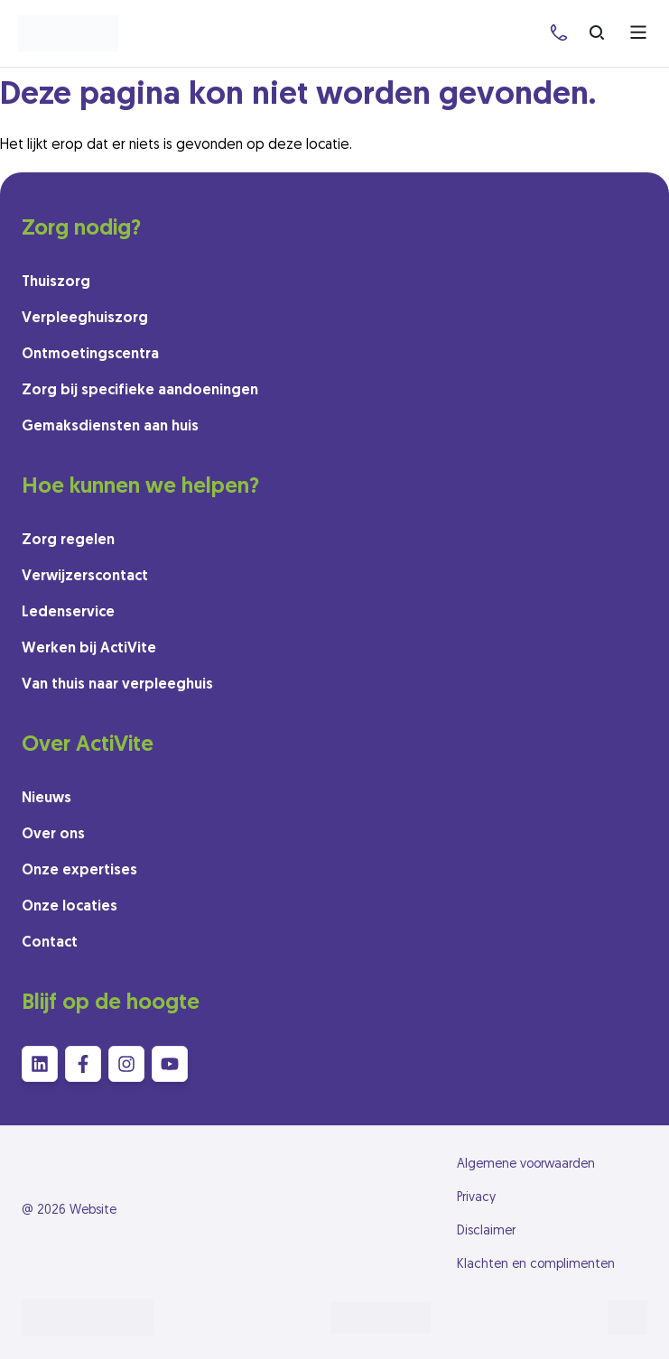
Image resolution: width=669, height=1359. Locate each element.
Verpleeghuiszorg (85, 318)
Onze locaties (69, 907)
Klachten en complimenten (536, 1264)
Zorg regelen (68, 540)
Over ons (53, 834)
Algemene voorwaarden (526, 1164)
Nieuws (46, 798)
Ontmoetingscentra (90, 354)
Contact (50, 943)
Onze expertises (79, 871)
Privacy (476, 1198)
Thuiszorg (56, 282)
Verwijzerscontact (85, 576)
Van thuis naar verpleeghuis (117, 685)
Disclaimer (486, 1231)
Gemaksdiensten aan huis (110, 427)
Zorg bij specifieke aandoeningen (140, 391)
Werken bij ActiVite (89, 649)
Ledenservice (68, 613)
